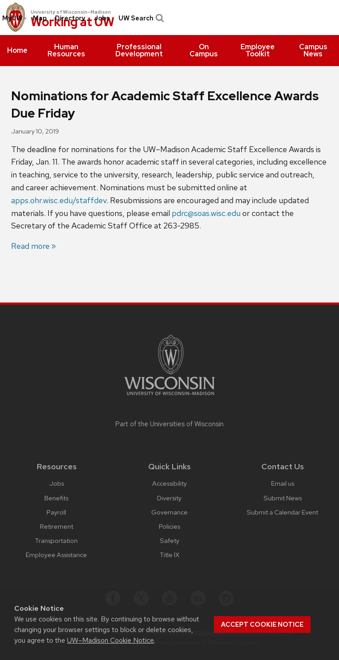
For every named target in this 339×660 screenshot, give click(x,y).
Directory (70, 18)
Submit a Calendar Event (282, 512)
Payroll (56, 512)
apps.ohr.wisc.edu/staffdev (58, 200)
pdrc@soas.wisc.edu (206, 213)
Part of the (169, 424)
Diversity (169, 498)
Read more (30, 246)
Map (40, 18)
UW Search (140, 18)
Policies (169, 526)
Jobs (102, 18)
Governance (169, 512)
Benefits (56, 498)
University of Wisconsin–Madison (71, 12)
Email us (282, 483)
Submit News (283, 498)
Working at (72, 22)
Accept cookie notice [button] (262, 624)
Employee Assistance (56, 554)
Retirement (56, 526)
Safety (169, 540)
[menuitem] (17, 50)
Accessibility (169, 483)
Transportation (56, 540)
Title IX (169, 554)
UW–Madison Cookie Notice (110, 640)
